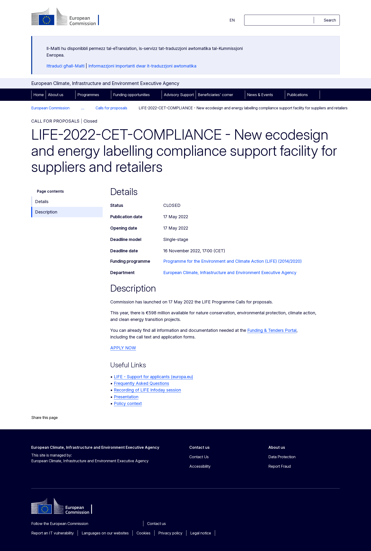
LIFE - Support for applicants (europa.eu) (153, 376)
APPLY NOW (123, 347)
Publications (297, 94)
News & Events (260, 94)
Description (46, 211)
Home (38, 94)
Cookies (143, 533)
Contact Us (199, 456)
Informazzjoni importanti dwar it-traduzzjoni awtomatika (142, 65)
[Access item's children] (70, 95)
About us (55, 94)
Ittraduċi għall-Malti (65, 65)
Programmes (88, 94)
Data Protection (282, 456)
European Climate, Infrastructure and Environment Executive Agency (229, 272)
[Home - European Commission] (69, 17)
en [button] (229, 20)
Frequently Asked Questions (141, 383)
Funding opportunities (131, 94)
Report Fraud (279, 466)
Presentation (126, 396)
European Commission (50, 108)
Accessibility (200, 466)
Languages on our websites (105, 533)
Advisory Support (179, 94)
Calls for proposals (111, 108)
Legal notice (200, 533)
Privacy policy (170, 533)
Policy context (128, 403)
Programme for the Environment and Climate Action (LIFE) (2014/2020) (232, 261)
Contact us (156, 523)
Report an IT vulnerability (52, 533)
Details (42, 201)
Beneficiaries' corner (215, 94)
